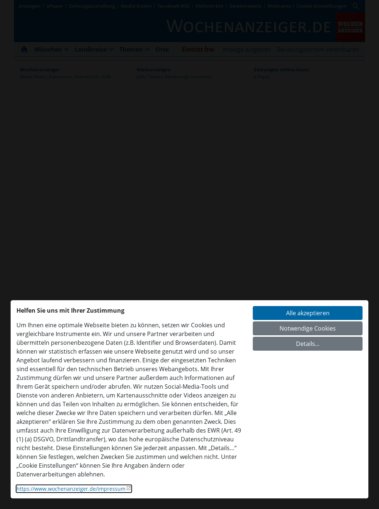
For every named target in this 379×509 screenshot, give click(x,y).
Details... (307, 344)
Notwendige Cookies (307, 328)
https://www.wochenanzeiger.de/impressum (70, 488)
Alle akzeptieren (308, 313)
